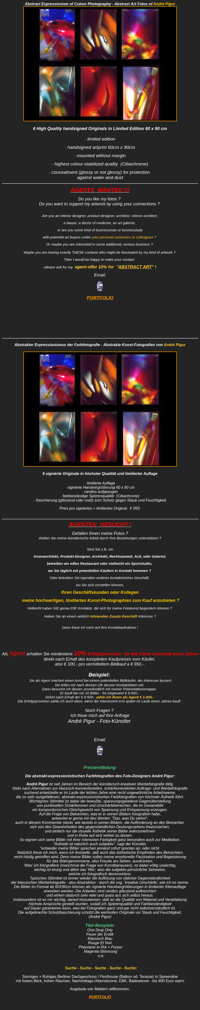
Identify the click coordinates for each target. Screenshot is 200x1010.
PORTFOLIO (100, 298)
